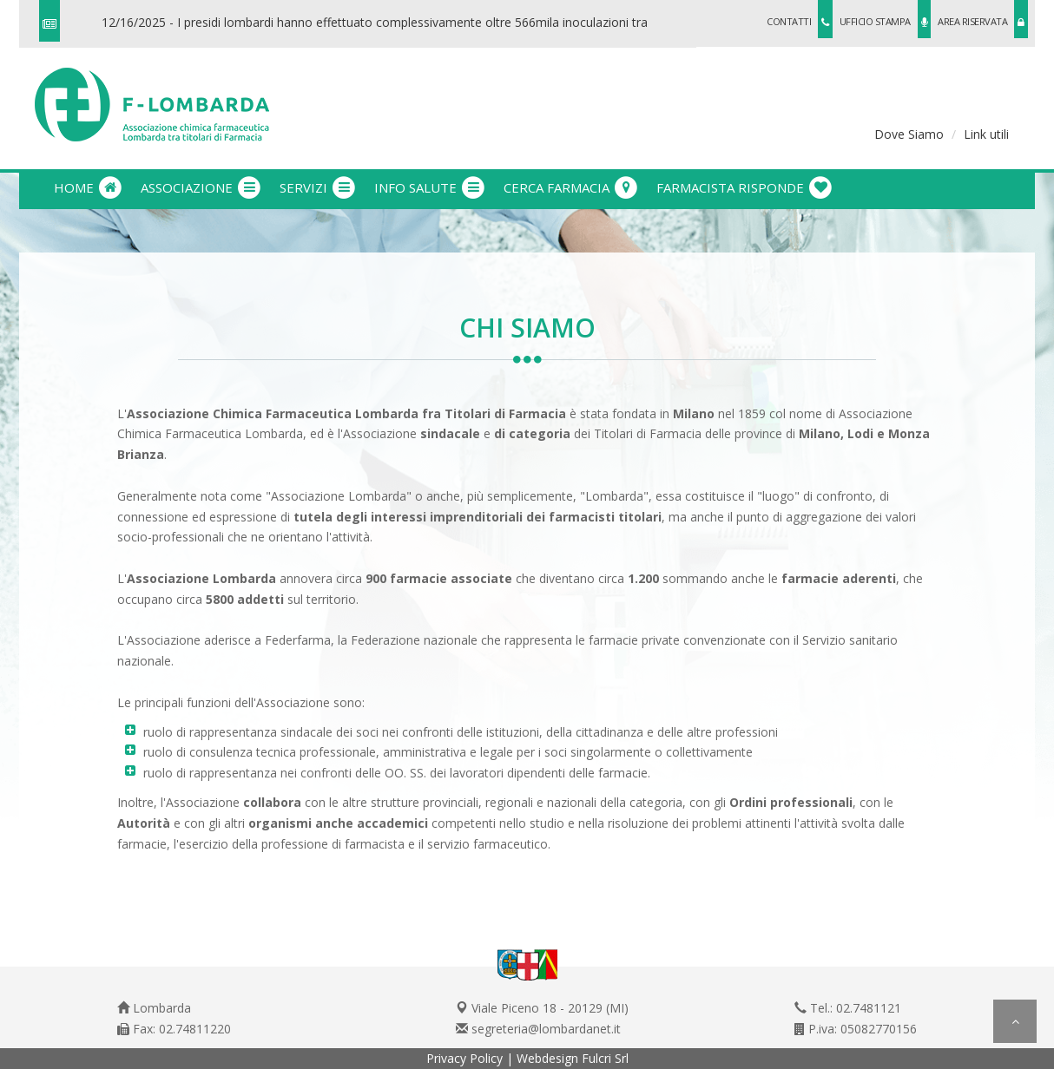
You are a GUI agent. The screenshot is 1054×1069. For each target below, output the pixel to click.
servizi (318, 187)
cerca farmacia (571, 187)
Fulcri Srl (605, 1058)
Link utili (986, 134)
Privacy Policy (464, 1058)
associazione (201, 187)
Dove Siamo (909, 134)
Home (88, 187)
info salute (430, 187)
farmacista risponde (744, 187)
